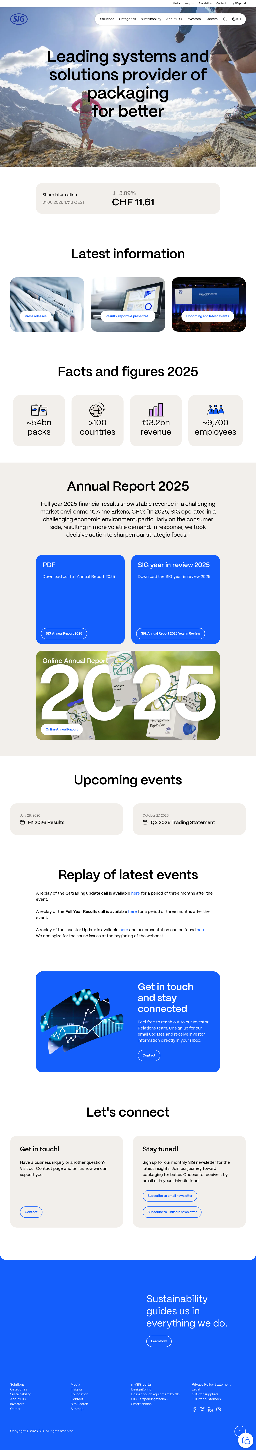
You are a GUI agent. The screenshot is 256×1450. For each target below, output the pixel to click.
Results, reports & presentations (129, 316)
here (136, 893)
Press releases (36, 316)
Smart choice (141, 1404)
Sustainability (151, 19)
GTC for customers (206, 1399)
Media (176, 3)
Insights (189, 3)
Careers (212, 19)
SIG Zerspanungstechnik (149, 1399)
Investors (194, 19)
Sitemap (77, 1409)
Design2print (141, 1389)
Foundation (205, 3)
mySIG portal (238, 3)
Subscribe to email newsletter (170, 1196)
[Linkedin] (212, 1409)
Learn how (159, 1341)
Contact (221, 3)
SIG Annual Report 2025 (64, 633)
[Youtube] (220, 1409)
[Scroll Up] (240, 1431)
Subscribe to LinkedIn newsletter (172, 1212)
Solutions (107, 19)
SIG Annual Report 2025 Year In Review (170, 633)
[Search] (225, 19)
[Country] (236, 19)
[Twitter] (204, 1409)
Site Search (79, 1404)
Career (15, 1409)
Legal (196, 1389)
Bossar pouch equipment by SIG (155, 1394)
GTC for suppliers (205, 1394)
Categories (127, 19)
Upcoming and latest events (207, 316)
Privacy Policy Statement (211, 1384)
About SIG (174, 19)
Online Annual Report (62, 729)
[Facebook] (196, 1409)
